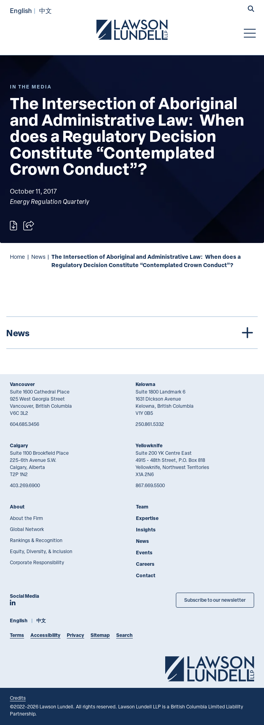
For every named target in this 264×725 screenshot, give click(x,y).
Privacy (75, 635)
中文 (45, 10)
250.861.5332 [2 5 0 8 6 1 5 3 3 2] (150, 424)
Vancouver (22, 384)
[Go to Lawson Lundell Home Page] (132, 29)
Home (17, 256)
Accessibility (45, 635)
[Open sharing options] (28, 225)
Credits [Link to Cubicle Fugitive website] (18, 698)
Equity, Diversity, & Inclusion (41, 551)
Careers (145, 564)
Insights (146, 529)
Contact (145, 575)
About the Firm (26, 518)
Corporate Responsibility (37, 562)
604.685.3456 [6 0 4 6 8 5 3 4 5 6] (24, 424)
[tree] (132, 332)
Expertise (147, 518)
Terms (17, 635)
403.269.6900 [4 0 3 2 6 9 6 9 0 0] (25, 485)
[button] (251, 9)
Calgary (19, 445)
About (17, 506)
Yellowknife (149, 445)
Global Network (27, 529)
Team (142, 506)
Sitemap (100, 635)
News (38, 256)
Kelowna (145, 384)
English (21, 10)
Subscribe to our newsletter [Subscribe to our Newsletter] (215, 600)
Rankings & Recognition (36, 540)
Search (124, 635)
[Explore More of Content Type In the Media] (31, 86)
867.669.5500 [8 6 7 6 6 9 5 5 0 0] (150, 485)
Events (144, 552)
